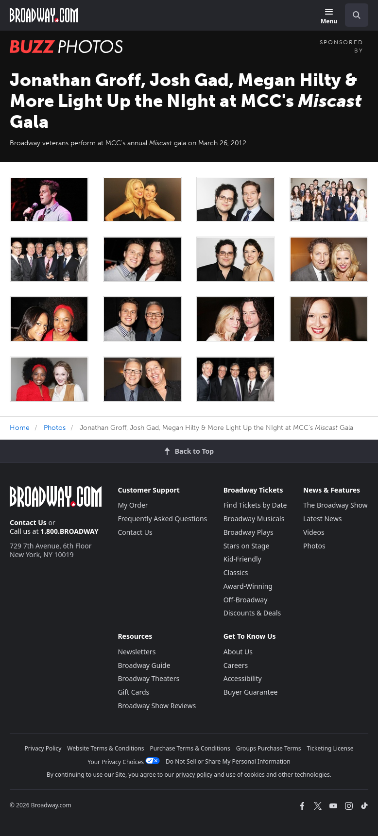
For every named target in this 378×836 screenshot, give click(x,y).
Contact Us (28, 522)
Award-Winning (248, 586)
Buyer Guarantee (250, 692)
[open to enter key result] (356, 15)
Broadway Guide (144, 665)
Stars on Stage (246, 545)
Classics (235, 572)
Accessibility (242, 678)
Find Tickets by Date (255, 505)
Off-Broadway (245, 599)
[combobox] (352, 15)
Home (20, 428)
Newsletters (136, 651)
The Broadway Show (335, 505)
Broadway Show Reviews (157, 705)
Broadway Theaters (148, 678)
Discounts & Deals (252, 612)
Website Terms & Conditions (105, 748)
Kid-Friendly (242, 558)
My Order (133, 505)
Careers (235, 665)
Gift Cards (133, 692)
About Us (238, 651)
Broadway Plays (248, 532)
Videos (314, 532)
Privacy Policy (43, 748)
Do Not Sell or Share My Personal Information (228, 761)
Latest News (322, 518)
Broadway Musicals (254, 518)
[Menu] (329, 17)
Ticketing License (330, 748)
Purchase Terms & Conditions (190, 748)
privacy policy (193, 774)
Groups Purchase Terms (268, 748)
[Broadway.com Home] (44, 15)
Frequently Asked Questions (162, 518)
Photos (55, 428)
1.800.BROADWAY (69, 531)
